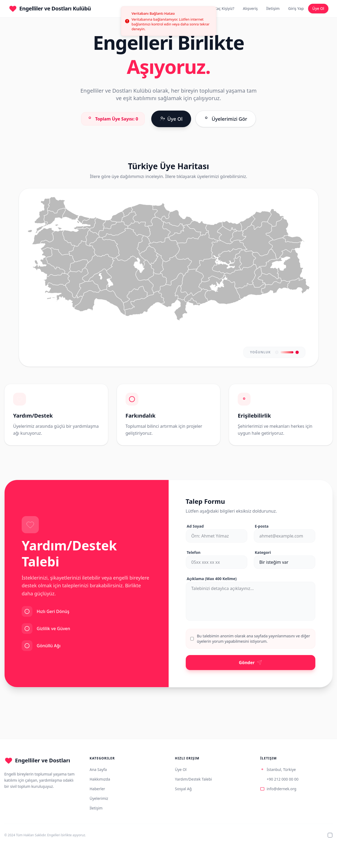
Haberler (97, 788)
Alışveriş (250, 8)
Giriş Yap (296, 8)
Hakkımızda (100, 779)
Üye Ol (318, 8)
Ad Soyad (195, 526)
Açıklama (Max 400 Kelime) (212, 578)
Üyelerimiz (99, 798)
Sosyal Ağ (183, 788)
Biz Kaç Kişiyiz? (221, 8)
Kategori (263, 552)
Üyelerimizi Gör (225, 118)
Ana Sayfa (98, 769)
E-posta (261, 526)
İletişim (273, 8)
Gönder (250, 662)
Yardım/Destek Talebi (193, 779)
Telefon (193, 552)
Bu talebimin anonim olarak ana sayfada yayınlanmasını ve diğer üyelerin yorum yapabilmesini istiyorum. (253, 638)
